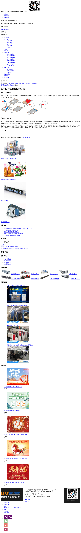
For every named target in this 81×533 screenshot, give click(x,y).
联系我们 (6, 16)
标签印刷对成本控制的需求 (8, 158)
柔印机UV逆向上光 (12, 325)
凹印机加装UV (11, 55)
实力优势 (9, 45)
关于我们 (6, 39)
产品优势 (9, 47)
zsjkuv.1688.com (5, 29)
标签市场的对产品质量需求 (8, 179)
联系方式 (6, 509)
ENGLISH (6, 77)
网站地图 (6, 17)
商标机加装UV (11, 60)
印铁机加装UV (11, 62)
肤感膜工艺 (7, 74)
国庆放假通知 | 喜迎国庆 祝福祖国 (13, 233)
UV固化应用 (10, 65)
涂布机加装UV (11, 59)
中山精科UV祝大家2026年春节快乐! (14, 482)
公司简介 (9, 41)
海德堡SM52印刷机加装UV (11, 232)
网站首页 (27, 499)
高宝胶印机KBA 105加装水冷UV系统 (17, 305)
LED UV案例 (10, 64)
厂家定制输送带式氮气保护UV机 (16, 285)
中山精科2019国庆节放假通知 (12, 235)
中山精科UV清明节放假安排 (12, 411)
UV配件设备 (7, 50)
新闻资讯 (6, 67)
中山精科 (6, 37)
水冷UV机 (34, 83)
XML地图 (6, 512)
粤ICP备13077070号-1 (50, 495)
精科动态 (9, 72)
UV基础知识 (10, 69)
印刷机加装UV (19, 83)
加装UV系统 (11, 83)
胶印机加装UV (11, 54)
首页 (2, 85)
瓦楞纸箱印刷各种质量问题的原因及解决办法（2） (18, 228)
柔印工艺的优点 (5, 222)
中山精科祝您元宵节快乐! (11, 230)
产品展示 (6, 49)
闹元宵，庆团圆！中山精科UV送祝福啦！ (15, 434)
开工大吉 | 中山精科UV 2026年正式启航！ (15, 458)
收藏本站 (6, 14)
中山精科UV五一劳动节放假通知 (13, 387)
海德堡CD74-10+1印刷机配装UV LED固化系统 (20, 345)
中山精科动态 (7, 259)
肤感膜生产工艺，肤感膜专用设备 (13, 507)
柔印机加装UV (11, 57)
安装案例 (6, 52)
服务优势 (9, 44)
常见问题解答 (11, 70)
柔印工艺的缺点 (5, 200)
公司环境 (9, 42)
